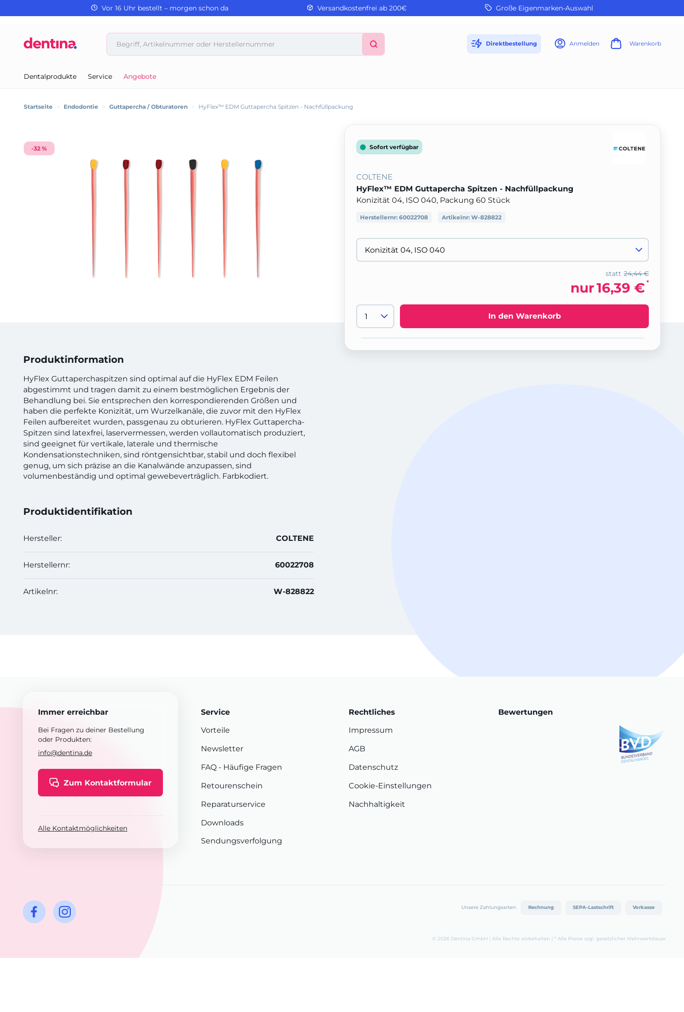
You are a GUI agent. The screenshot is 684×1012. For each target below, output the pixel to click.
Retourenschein (232, 785)
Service (100, 76)
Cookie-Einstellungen (390, 785)
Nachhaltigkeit (377, 804)
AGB (357, 748)
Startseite (38, 106)
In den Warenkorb (524, 316)
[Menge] (375, 316)
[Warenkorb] (634, 46)
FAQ (209, 767)
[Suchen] (373, 44)
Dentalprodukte (50, 76)
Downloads (222, 822)
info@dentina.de (65, 752)
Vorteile (215, 730)
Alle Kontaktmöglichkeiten (82, 828)
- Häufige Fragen (249, 767)
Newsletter (222, 748)
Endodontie (81, 106)
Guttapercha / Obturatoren (148, 106)
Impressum (371, 730)
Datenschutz (373, 767)
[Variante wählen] (502, 250)
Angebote (140, 76)
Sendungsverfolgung (241, 840)
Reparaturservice (233, 804)
